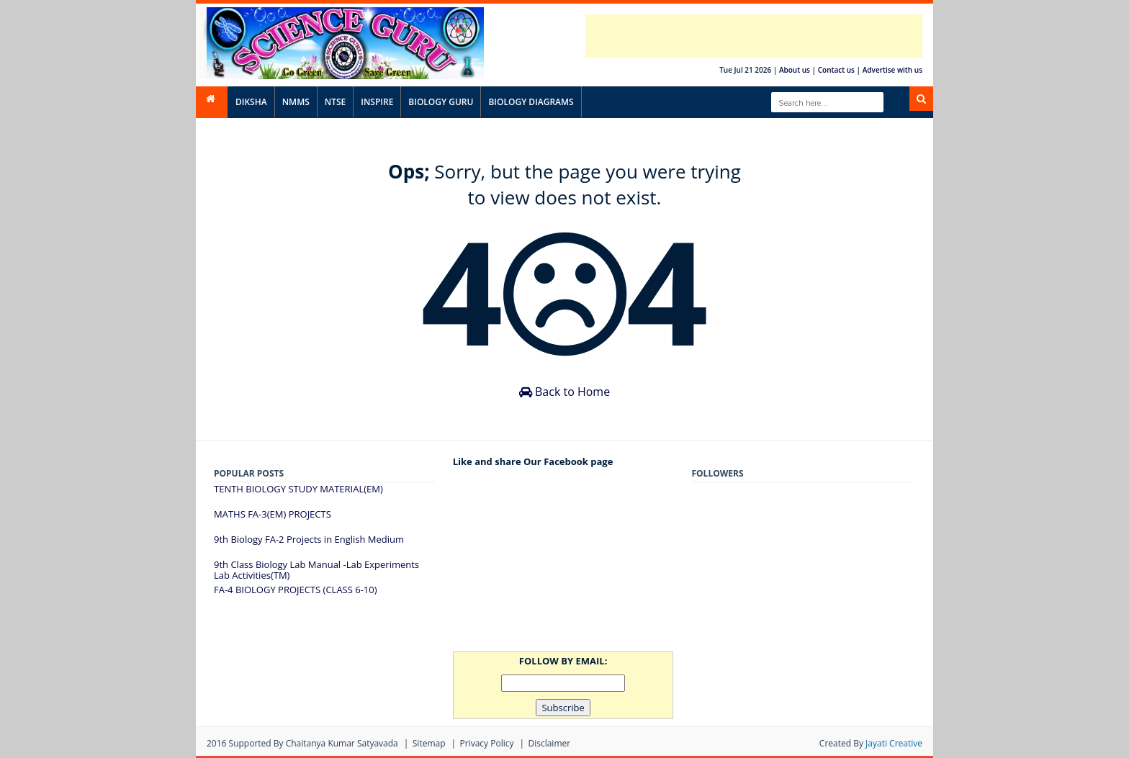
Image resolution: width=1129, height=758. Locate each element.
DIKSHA (251, 102)
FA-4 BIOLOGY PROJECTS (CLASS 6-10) (295, 589)
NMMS (296, 102)
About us (794, 70)
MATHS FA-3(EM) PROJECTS (272, 513)
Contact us (836, 70)
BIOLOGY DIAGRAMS (530, 102)
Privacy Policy (487, 743)
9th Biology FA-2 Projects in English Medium (309, 539)
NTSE (335, 102)
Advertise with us (892, 70)
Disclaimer (549, 743)
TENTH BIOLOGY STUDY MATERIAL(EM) (298, 488)
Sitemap (429, 743)
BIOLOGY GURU (440, 102)
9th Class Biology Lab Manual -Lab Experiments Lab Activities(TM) (316, 570)
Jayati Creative (893, 743)
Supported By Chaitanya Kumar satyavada (313, 743)
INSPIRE (377, 102)
